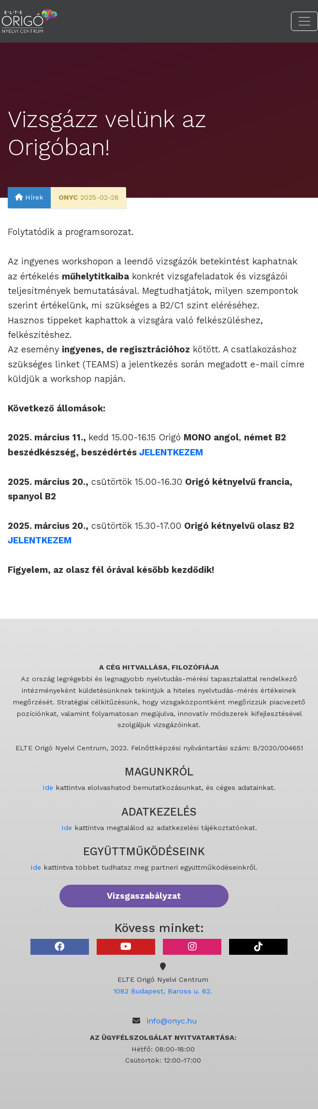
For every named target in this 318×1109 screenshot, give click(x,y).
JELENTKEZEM (40, 540)
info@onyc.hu (171, 1020)
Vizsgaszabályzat (144, 896)
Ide (48, 787)
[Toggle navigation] (304, 21)
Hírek (29, 198)
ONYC (68, 198)
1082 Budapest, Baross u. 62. (163, 991)
